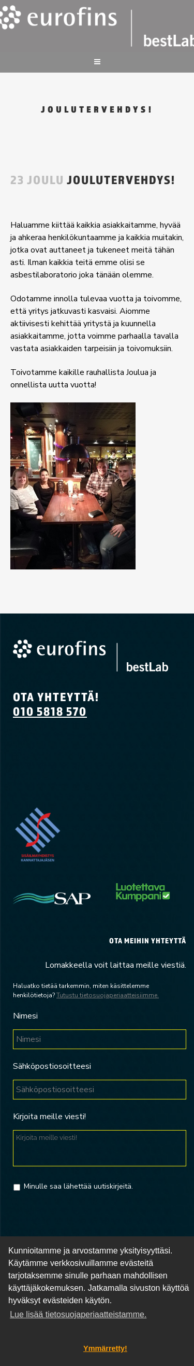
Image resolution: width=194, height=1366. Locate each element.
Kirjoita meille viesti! (49, 1116)
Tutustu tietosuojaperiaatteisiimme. (107, 995)
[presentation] (91, 1223)
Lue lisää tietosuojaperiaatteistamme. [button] (78, 1314)
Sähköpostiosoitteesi (52, 1066)
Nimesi (25, 1016)
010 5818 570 (50, 711)
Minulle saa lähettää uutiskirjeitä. (78, 1186)
